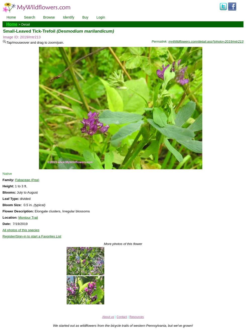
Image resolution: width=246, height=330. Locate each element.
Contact (122, 317)
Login (100, 17)
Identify (68, 17)
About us (108, 317)
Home (11, 17)
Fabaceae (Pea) (27, 180)
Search (29, 17)
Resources (136, 317)
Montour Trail (28, 217)
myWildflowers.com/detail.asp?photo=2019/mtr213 (205, 41)
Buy (85, 17)
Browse (49, 17)
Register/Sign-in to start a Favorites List (32, 236)
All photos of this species (21, 230)
